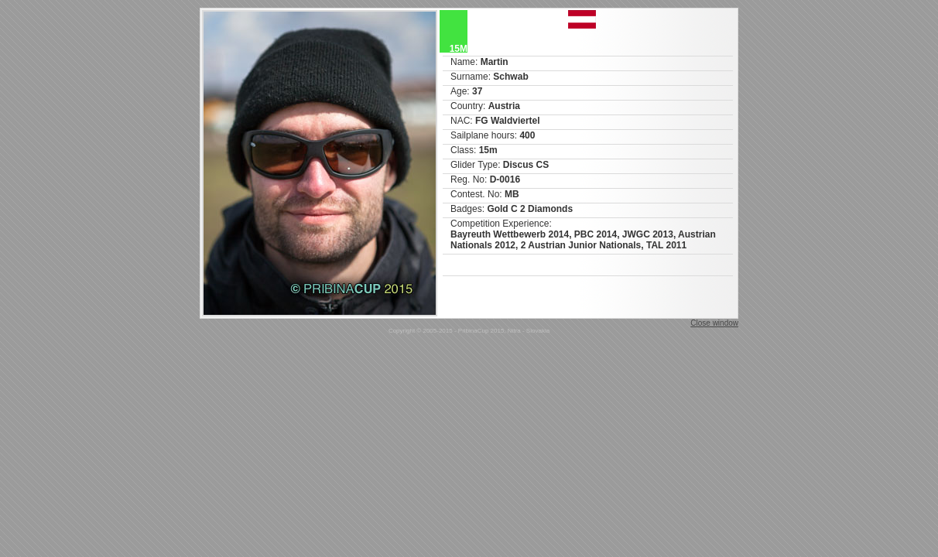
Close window (714, 323)
